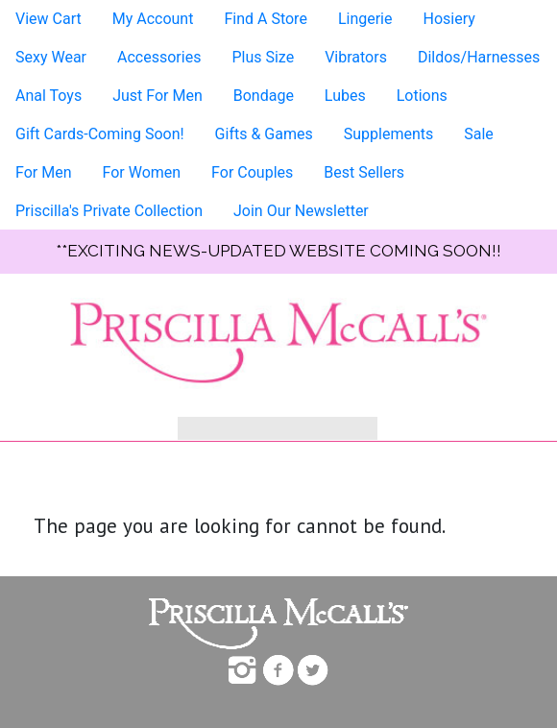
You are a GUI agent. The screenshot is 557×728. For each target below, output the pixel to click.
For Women (141, 172)
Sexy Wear (50, 57)
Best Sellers (364, 172)
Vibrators (356, 57)
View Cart (48, 19)
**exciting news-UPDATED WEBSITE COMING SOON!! (278, 250)
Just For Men (157, 95)
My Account (153, 19)
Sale (479, 134)
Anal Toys (48, 95)
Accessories (159, 57)
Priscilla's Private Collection (109, 211)
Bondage (263, 95)
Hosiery (448, 19)
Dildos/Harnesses (479, 57)
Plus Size (262, 57)
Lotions (422, 95)
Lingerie (365, 19)
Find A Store (265, 19)
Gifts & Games (264, 134)
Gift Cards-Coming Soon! (99, 134)
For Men (43, 172)
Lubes (345, 95)
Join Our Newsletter (301, 211)
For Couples (252, 172)
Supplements (389, 134)
